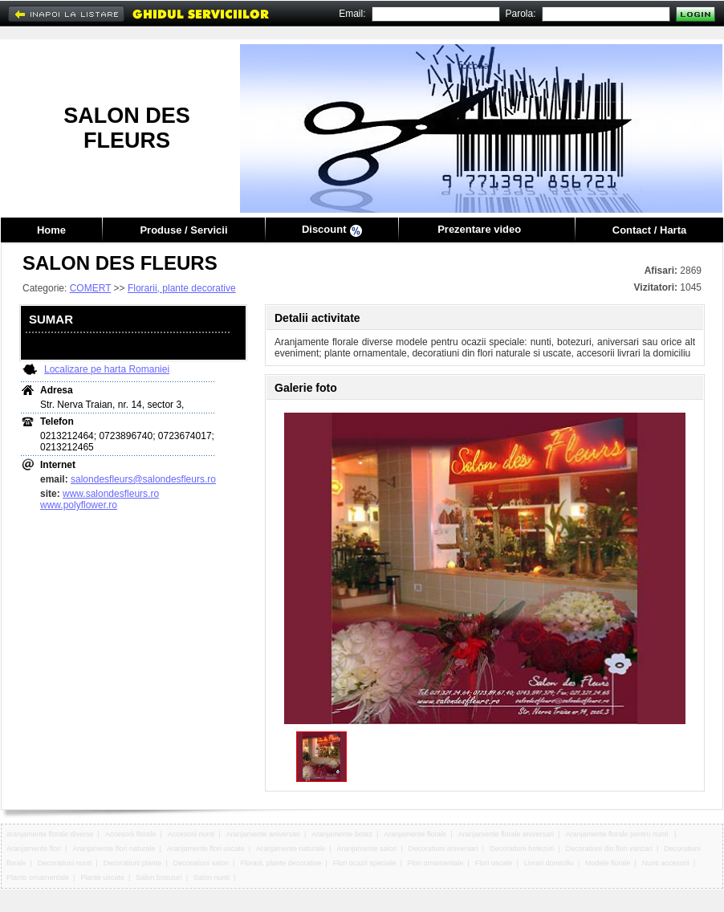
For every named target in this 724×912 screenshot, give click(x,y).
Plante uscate (102, 877)
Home (51, 230)
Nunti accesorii (665, 863)
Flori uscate (494, 863)
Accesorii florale (131, 834)
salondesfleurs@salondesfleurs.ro (143, 479)
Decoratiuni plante (133, 863)
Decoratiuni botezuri (522, 849)
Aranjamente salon (366, 849)
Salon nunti (211, 877)
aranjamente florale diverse (50, 834)
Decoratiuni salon (201, 863)
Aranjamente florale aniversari (506, 834)
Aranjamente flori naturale (113, 849)
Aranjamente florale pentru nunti (617, 834)
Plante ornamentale (37, 877)
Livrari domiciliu (549, 863)
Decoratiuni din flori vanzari (609, 849)
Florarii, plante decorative (182, 288)
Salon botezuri (159, 877)
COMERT (91, 288)
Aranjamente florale (415, 834)
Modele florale (608, 863)
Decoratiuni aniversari (443, 849)
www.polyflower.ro (78, 505)
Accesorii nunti (191, 834)
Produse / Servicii (183, 230)
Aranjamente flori (33, 849)
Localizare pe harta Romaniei (106, 369)
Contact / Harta (649, 230)
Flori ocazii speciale (365, 863)
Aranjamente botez (341, 834)
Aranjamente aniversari (263, 834)
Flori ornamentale (436, 863)
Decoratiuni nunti (65, 863)
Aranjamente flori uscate (206, 849)
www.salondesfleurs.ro (111, 493)
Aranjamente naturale (290, 849)
